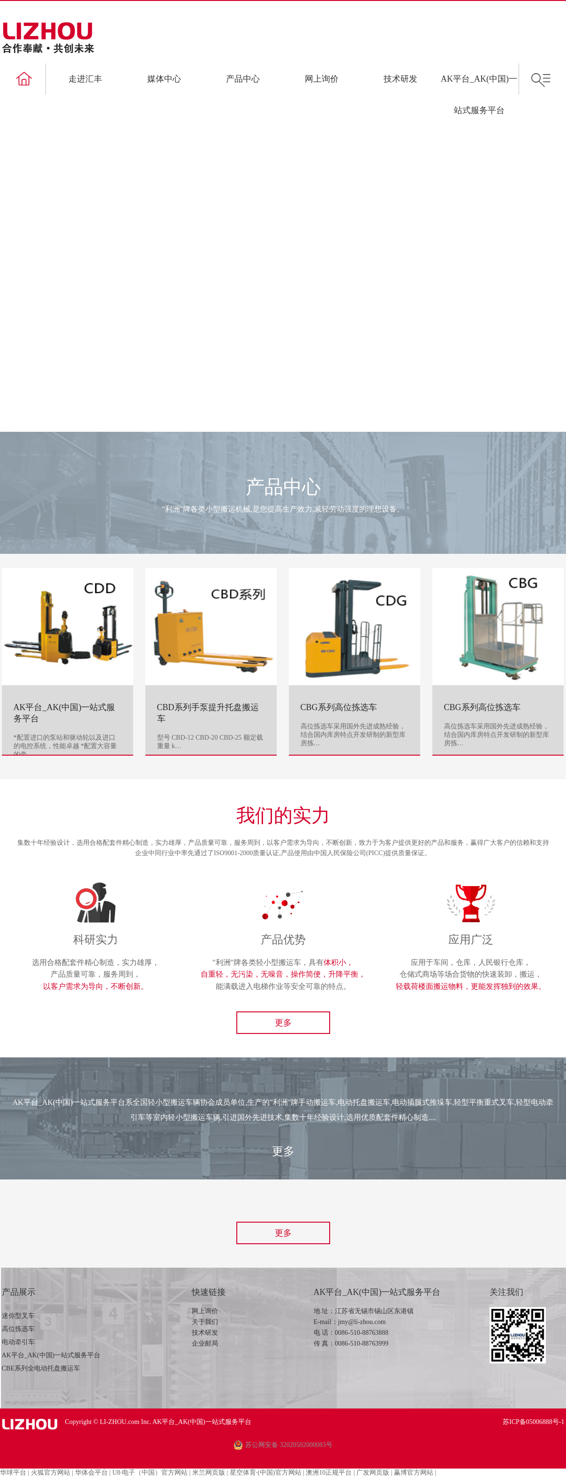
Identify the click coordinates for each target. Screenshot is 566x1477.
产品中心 (243, 79)
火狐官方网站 (50, 1472)
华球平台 (13, 1472)
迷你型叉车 (18, 1315)
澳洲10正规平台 (329, 1472)
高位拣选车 (18, 1328)
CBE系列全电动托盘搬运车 (41, 1368)
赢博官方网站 (413, 1472)
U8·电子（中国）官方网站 (150, 1472)
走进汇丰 (85, 79)
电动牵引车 (18, 1342)
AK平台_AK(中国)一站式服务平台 (51, 1355)
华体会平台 (91, 1472)
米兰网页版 (208, 1472)
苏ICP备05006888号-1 (533, 1421)
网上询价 (322, 79)
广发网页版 (372, 1472)
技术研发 (400, 79)
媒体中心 (164, 79)
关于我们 (205, 1321)
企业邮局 (205, 1343)
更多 (283, 1022)
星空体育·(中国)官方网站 (266, 1472)
